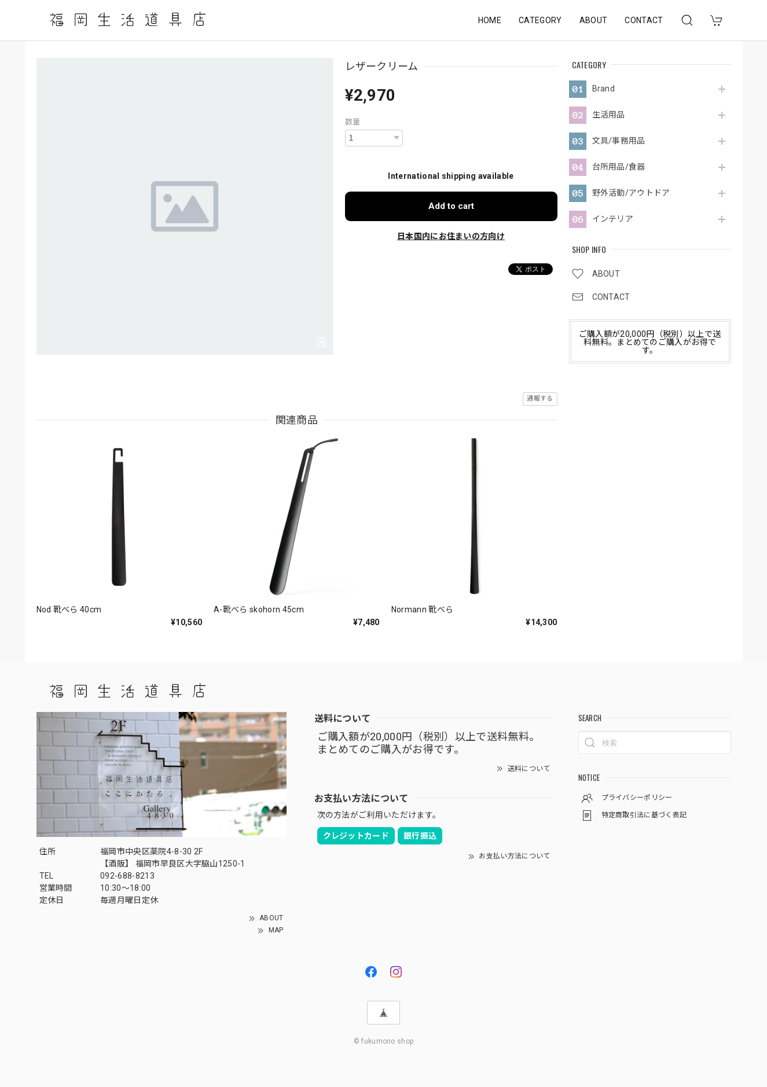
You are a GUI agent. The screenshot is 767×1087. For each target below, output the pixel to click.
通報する (540, 398)
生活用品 (608, 114)
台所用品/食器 (618, 166)
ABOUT (593, 20)
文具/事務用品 (618, 140)
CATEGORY (540, 20)
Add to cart (451, 206)
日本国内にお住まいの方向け (451, 236)
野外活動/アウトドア (631, 192)
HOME (489, 20)
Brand (603, 88)
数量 (353, 121)
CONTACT (644, 20)
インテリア (613, 218)
